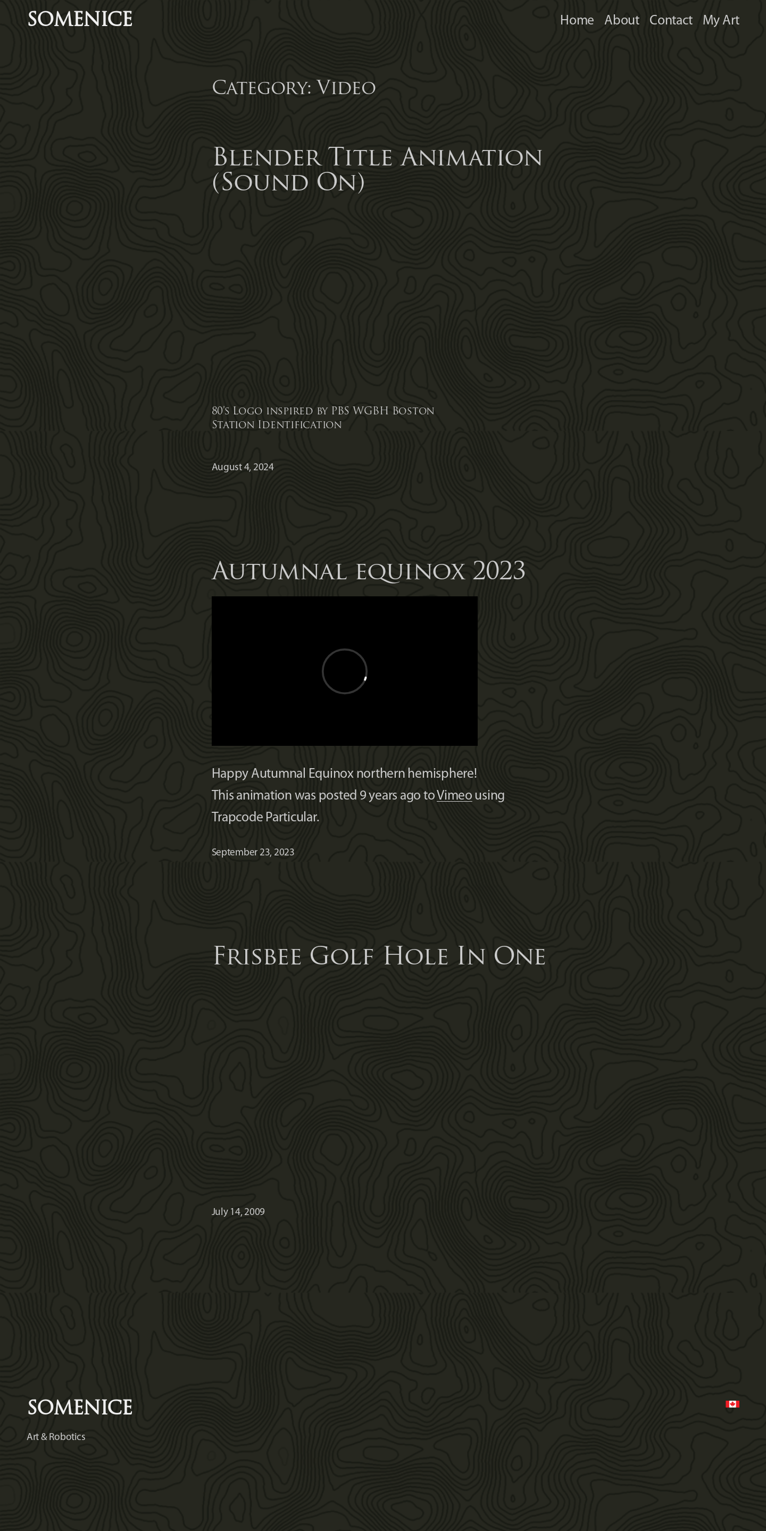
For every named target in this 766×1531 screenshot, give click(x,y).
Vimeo (454, 796)
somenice (79, 21)
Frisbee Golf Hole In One (379, 958)
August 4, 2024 (243, 468)
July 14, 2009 (238, 1213)
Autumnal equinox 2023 (369, 573)
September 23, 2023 (253, 853)
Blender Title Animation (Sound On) (377, 172)
